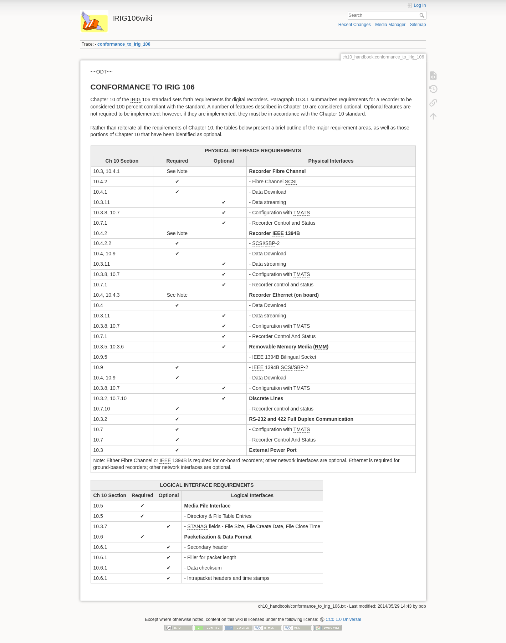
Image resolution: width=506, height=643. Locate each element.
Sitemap (418, 24)
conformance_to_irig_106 (123, 44)
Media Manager (390, 24)
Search (422, 15)
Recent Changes (354, 24)
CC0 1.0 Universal (343, 619)
